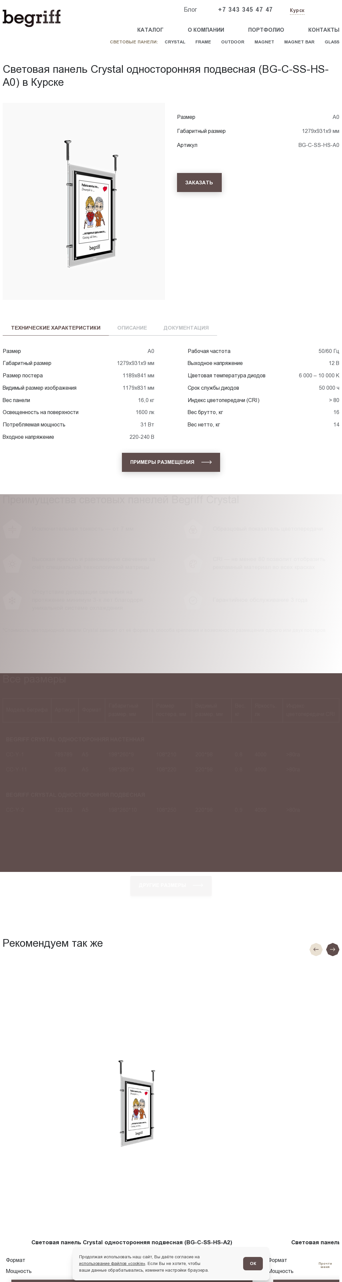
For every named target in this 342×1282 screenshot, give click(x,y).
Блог (190, 9)
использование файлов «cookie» (112, 1263)
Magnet (264, 41)
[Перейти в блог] (325, 1265)
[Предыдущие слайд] (316, 949)
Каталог (150, 30)
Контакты (323, 30)
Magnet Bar (299, 41)
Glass (332, 41)
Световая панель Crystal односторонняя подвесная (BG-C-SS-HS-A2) (131, 1242)
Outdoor (232, 41)
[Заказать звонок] (324, 10)
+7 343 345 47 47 (245, 9)
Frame (203, 41)
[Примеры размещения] (171, 462)
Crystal (175, 41)
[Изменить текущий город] (297, 11)
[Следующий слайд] (332, 949)
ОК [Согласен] (253, 1263)
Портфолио (266, 30)
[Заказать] (199, 182)
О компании (206, 30)
